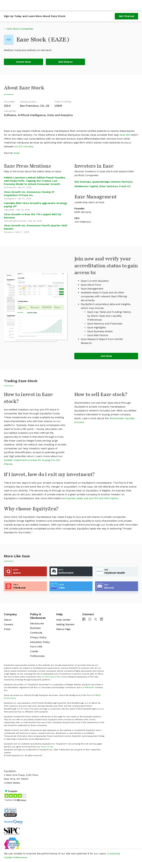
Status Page (63, 629)
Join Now (106, 355)
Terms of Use (47, 747)
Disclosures (37, 623)
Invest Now (23, 61)
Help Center (63, 619)
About (7, 619)
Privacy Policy (38, 637)
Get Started (126, 16)
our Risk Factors (49, 677)
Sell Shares (65, 61)
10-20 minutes (24, 146)
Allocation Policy (40, 642)
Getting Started (65, 624)
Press (7, 629)
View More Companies (19, 28)
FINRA (87, 687)
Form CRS (36, 646)
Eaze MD (125, 134)
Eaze (17, 152)
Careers (8, 624)
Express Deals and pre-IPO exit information (92, 498)
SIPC (92, 687)
